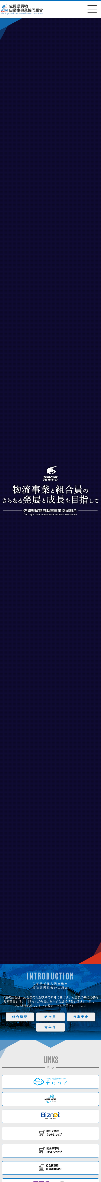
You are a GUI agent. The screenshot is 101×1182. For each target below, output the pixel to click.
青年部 (50, 1027)
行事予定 (81, 1017)
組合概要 (20, 1017)
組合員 (50, 1017)
